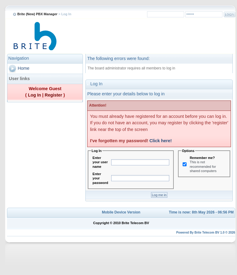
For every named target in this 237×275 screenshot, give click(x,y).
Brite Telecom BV (206, 232)
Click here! (160, 140)
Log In (34, 95)
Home (23, 68)
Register (53, 95)
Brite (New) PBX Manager (37, 14)
